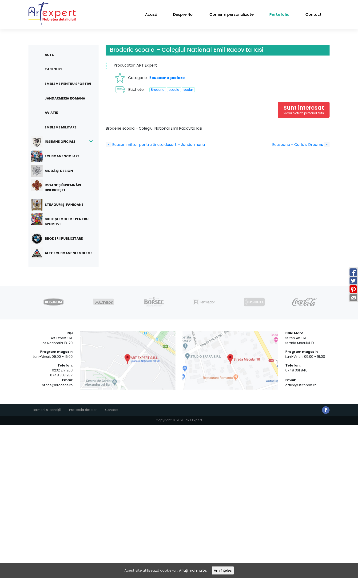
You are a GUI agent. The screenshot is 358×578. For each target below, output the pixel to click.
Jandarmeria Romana (65, 98)
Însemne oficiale (57, 141)
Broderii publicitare (60, 238)
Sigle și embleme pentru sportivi (63, 219)
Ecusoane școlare (59, 156)
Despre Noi (183, 14)
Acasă (151, 14)
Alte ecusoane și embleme (65, 253)
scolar (188, 90)
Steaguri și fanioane (61, 205)
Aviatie (51, 112)
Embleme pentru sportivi (68, 83)
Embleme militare (60, 127)
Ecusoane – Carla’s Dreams (301, 144)
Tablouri (53, 69)
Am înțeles (225, 570)
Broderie (157, 90)
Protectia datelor (83, 410)
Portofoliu (279, 14)
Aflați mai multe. (194, 570)
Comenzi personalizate (231, 14)
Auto (50, 54)
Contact (313, 14)
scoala (174, 90)
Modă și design (55, 171)
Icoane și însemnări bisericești (59, 185)
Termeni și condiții (46, 410)
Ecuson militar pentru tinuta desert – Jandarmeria (155, 144)
